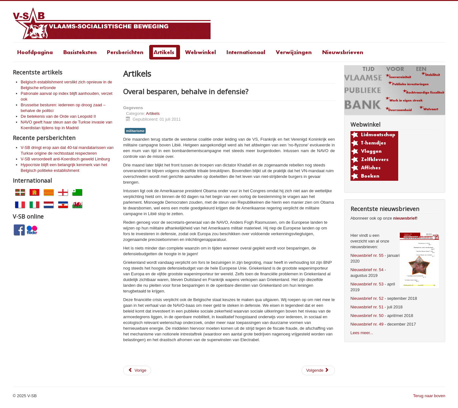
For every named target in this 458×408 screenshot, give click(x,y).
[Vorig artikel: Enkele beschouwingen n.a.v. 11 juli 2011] (137, 370)
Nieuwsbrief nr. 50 (367, 315)
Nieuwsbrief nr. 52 (367, 298)
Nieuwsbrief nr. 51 (367, 307)
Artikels (153, 113)
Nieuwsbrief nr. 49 (367, 324)
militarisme (135, 131)
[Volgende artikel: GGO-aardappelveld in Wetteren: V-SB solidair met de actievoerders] (318, 370)
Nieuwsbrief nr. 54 (367, 269)
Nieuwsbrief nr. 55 (367, 255)
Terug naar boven (429, 395)
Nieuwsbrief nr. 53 (367, 284)
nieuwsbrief (404, 218)
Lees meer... (361, 332)
